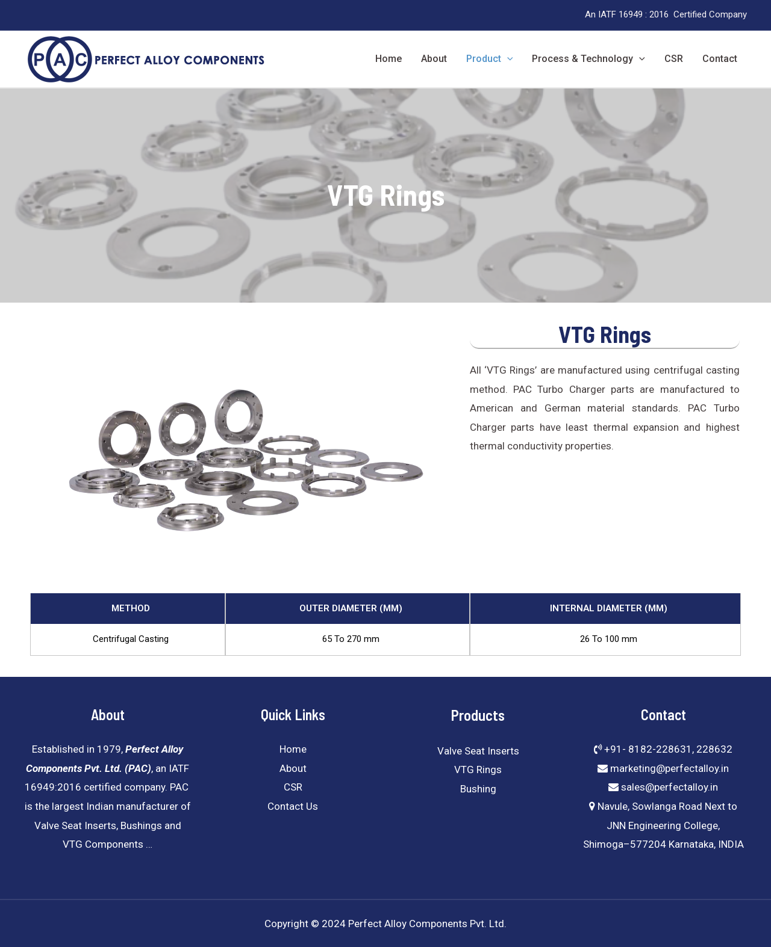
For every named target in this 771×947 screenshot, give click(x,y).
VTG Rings (478, 769)
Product (489, 59)
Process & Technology (588, 59)
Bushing (478, 789)
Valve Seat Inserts (478, 751)
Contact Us (292, 806)
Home (388, 58)
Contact (719, 58)
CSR (673, 58)
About (434, 58)
